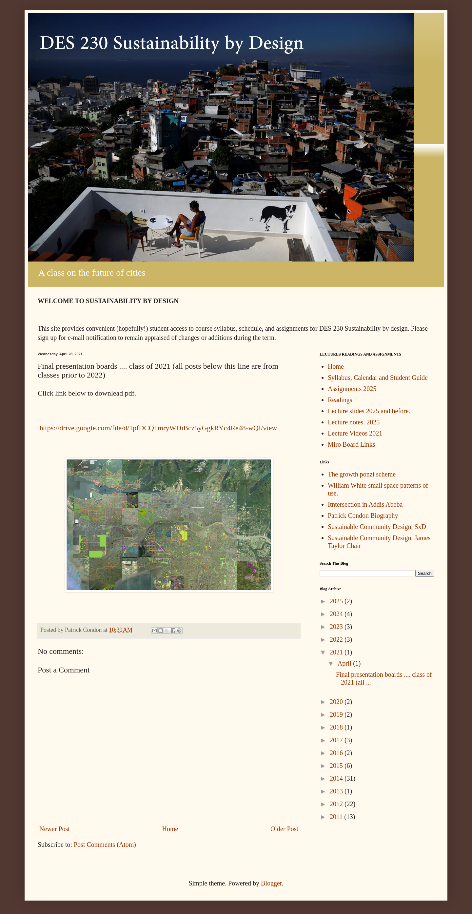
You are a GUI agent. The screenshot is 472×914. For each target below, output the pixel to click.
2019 (337, 714)
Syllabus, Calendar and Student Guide (378, 377)
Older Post (284, 828)
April (345, 663)
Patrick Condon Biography (363, 515)
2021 (337, 652)
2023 (337, 626)
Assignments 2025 (352, 388)
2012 (337, 803)
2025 (337, 601)
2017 (337, 740)
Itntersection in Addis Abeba (365, 504)
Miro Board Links (351, 444)
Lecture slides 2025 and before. (369, 411)
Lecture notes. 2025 (354, 422)
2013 (337, 791)
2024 (337, 613)
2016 (337, 752)
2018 (337, 727)
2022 (337, 639)
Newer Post (54, 828)
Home (170, 828)
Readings (340, 399)
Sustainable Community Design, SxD (377, 526)
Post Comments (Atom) (105, 844)
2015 (337, 765)
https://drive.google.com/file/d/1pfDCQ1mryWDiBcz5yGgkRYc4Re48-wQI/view (157, 428)
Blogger (271, 883)
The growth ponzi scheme (362, 474)
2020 (337, 701)
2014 (337, 778)
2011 (337, 816)
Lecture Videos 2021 (355, 433)
